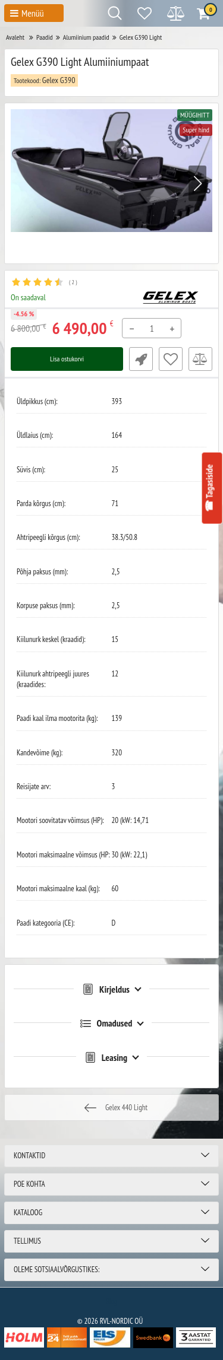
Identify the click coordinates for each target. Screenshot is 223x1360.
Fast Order (141, 359)
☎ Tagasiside (209, 488)
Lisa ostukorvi (67, 358)
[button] (197, 183)
